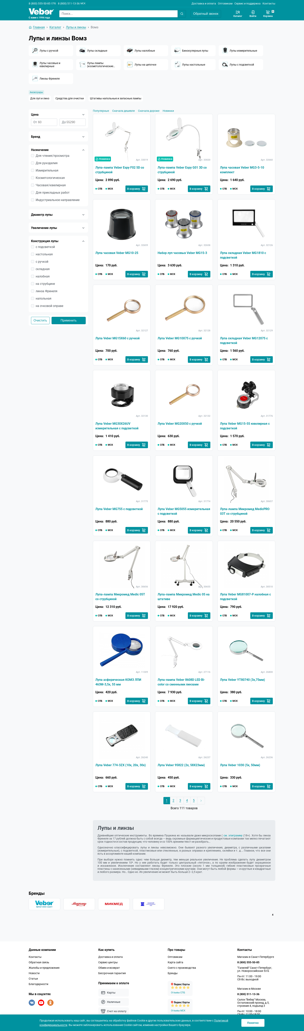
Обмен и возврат (109, 967)
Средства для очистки (69, 98)
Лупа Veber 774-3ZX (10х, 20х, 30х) (120, 765)
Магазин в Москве (249, 988)
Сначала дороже (148, 110)
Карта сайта (175, 962)
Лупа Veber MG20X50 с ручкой (180, 423)
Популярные (101, 110)
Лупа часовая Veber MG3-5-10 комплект (242, 170)
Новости (34, 973)
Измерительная (47, 170)
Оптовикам (225, 3)
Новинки (168, 110)
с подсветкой (45, 247)
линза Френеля (46, 291)
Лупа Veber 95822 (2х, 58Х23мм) (181, 765)
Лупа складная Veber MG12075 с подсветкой (244, 340)
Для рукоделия (47, 163)
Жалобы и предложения (44, 967)
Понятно (253, 1022)
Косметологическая (50, 178)
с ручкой (42, 261)
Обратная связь (39, 962)
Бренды (173, 973)
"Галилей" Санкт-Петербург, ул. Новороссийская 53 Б (254, 969)
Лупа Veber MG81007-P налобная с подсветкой (245, 597)
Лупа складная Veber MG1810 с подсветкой (243, 255)
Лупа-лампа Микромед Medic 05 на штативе (184, 597)
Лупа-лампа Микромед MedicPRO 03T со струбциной (244, 511)
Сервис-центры (108, 962)
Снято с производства (182, 967)
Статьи (33, 978)
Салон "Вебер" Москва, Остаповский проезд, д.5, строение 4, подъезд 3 (253, 1002)
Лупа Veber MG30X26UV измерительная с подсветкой (116, 426)
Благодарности (38, 984)
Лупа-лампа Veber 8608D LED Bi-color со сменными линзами (181, 682)
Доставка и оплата (204, 3)
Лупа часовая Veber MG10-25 (116, 253)
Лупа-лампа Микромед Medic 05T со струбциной (120, 597)
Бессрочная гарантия (112, 973)
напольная (43, 298)
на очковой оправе (49, 306)
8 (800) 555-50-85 (39, 3)
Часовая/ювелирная (51, 185)
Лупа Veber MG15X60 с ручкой (117, 338)
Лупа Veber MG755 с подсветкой (119, 509)
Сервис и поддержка (247, 3)
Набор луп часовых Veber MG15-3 (182, 253)
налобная (43, 276)
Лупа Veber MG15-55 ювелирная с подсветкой (245, 426)
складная (43, 269)
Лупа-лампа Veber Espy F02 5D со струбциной (119, 170)
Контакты (269, 3)
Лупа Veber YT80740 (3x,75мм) (242, 680)
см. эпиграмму (233, 835)
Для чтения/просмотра (52, 156)
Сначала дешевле (123, 110)
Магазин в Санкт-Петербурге (255, 956)
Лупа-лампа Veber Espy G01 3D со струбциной (182, 170)
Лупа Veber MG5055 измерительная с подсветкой (184, 511)
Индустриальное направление (57, 200)
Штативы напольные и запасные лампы (115, 98)
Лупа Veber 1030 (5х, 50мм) (240, 765)
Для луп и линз (39, 98)
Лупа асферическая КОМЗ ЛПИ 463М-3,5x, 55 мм (118, 682)
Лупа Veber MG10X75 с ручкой (180, 338)
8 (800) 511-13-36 (69, 3)
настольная (44, 254)
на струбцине (45, 284)
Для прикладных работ (53, 192)
